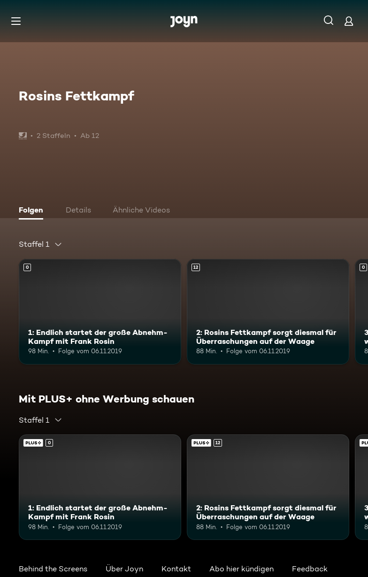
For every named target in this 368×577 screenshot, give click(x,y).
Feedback (310, 568)
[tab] (33, 211)
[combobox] (40, 244)
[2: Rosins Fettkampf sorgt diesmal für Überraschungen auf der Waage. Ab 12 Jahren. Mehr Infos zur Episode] (268, 311)
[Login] (348, 21)
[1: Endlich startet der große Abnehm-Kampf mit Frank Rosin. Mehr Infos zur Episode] (100, 311)
